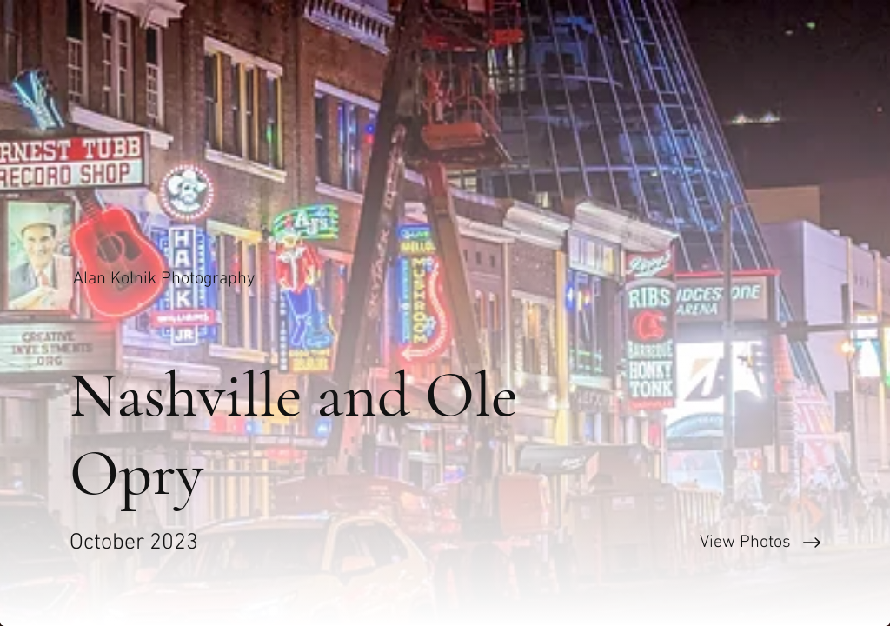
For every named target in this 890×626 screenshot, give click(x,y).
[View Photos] (667, 542)
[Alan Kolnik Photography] (166, 279)
